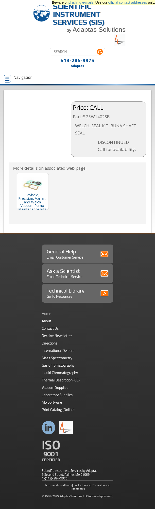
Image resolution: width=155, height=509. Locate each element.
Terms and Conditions (58, 485)
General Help (77, 253)
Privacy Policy (100, 485)
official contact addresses (127, 2)
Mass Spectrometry (57, 358)
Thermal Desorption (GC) (61, 380)
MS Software (52, 402)
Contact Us (50, 328)
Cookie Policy (82, 485)
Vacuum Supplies (55, 387)
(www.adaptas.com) (100, 496)
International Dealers (58, 350)
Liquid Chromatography (60, 373)
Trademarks (77, 488)
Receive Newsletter (57, 336)
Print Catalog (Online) (58, 409)
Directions (50, 343)
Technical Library (77, 292)
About (46, 321)
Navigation (18, 78)
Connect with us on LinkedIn (48, 427)
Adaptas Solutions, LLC (74, 496)
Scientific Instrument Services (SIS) (79, 14)
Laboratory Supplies (57, 395)
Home (46, 313)
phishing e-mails (81, 2)
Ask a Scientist (77, 273)
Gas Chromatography (58, 365)
